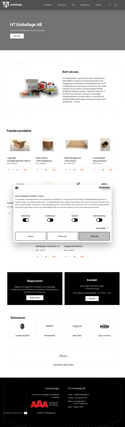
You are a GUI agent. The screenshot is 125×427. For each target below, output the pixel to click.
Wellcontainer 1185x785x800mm (44, 159)
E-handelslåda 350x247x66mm (100, 159)
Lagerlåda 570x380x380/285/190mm (18, 159)
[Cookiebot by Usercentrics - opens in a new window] (100, 188)
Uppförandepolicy (17, 413)
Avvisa (30, 236)
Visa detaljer (101, 228)
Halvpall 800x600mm (73, 246)
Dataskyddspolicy (8, 413)
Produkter (48, 5)
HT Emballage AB (76, 388)
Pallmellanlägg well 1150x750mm (72, 159)
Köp (25, 169)
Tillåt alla (94, 236)
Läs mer (17, 36)
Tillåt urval (62, 236)
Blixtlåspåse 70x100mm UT (48, 246)
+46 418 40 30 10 (81, 398)
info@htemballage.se (81, 394)
